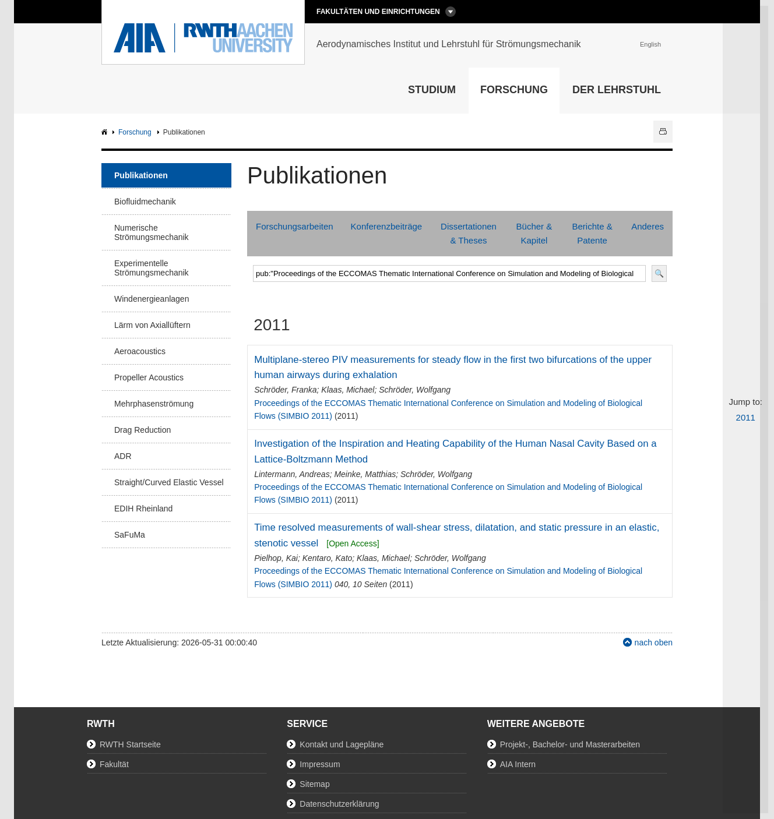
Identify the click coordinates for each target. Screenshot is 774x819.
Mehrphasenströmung (154, 403)
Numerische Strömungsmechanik (151, 232)
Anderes (647, 226)
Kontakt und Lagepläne (342, 744)
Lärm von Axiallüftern (152, 325)
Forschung (514, 90)
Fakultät (114, 764)
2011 (745, 417)
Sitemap (314, 784)
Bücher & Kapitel (534, 233)
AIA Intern (518, 764)
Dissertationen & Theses (469, 233)
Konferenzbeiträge (387, 226)
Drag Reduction (142, 430)
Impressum (320, 764)
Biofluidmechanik (145, 201)
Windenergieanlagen (151, 298)
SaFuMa (129, 534)
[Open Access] (352, 543)
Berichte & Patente (592, 233)
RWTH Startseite (130, 744)
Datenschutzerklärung (339, 804)
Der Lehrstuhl (616, 90)
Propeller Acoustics (149, 377)
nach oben (654, 642)
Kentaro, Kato (327, 558)
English (650, 44)
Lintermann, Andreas (291, 474)
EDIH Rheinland (143, 508)
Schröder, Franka (285, 389)
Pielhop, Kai (276, 558)
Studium (432, 90)
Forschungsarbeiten (294, 226)
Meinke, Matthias (365, 474)
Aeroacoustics (140, 351)
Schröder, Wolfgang (415, 389)
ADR (123, 456)
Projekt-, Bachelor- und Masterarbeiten (570, 744)
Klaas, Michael (347, 389)
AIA (105, 132)
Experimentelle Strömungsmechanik (151, 268)
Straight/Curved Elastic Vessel (169, 482)
